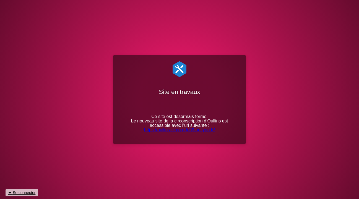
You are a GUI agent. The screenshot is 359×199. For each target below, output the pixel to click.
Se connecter (24, 192)
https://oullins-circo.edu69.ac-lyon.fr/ (179, 129)
